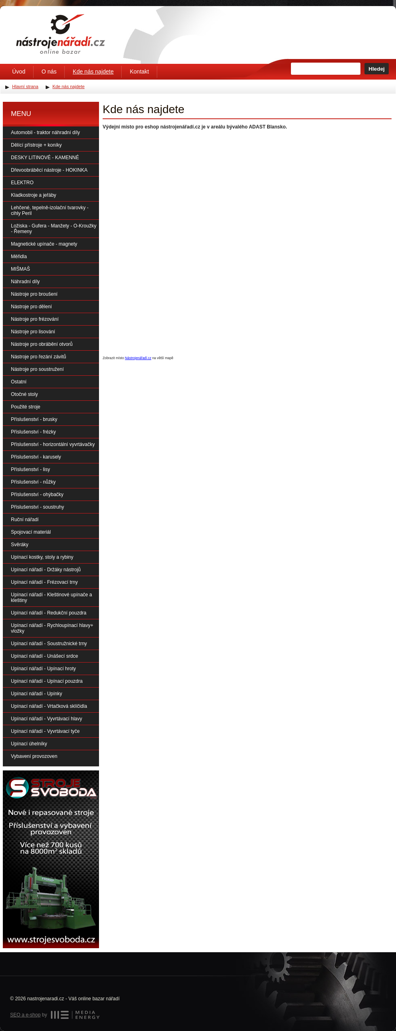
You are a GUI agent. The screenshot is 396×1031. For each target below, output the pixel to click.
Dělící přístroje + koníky (36, 145)
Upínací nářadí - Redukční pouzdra (48, 613)
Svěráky (19, 544)
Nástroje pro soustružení (37, 369)
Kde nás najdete (93, 71)
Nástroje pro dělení (31, 306)
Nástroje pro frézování (35, 319)
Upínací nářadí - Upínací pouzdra (46, 681)
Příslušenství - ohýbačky (37, 494)
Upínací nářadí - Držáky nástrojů (46, 569)
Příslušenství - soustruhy (37, 507)
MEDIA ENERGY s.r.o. (75, 1015)
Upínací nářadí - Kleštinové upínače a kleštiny (51, 597)
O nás (49, 71)
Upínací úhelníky (29, 744)
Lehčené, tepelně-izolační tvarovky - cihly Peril (49, 210)
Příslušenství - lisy (30, 469)
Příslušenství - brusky (34, 419)
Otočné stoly (24, 394)
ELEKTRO (22, 182)
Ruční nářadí (25, 519)
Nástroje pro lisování (33, 332)
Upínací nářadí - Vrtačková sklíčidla (49, 706)
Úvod (18, 71)
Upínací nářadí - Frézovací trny (44, 582)
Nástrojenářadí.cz (138, 358)
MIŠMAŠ (20, 269)
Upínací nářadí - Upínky (36, 693)
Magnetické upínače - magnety (44, 244)
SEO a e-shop (25, 1015)
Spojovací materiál (31, 532)
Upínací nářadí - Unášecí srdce (44, 656)
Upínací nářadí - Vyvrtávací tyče (45, 731)
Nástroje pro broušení (34, 294)
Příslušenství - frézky (33, 432)
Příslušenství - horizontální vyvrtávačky (53, 444)
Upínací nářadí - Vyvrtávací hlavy (46, 719)
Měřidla (19, 256)
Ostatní (19, 382)
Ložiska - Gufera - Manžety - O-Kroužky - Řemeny (53, 228)
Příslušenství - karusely (36, 457)
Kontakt (139, 71)
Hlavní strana (25, 86)
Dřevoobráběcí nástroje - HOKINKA (49, 170)
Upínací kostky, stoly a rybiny (42, 557)
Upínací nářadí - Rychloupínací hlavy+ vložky (52, 628)
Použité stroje (25, 407)
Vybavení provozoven (34, 756)
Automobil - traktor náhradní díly (45, 132)
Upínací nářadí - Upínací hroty (43, 668)
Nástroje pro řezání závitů (38, 357)
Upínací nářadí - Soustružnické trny (49, 643)
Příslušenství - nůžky (33, 482)
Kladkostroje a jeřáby (33, 195)
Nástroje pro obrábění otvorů (42, 344)
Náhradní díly (25, 281)
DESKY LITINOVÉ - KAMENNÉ (45, 157)
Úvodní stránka (60, 34)
